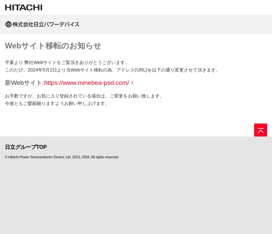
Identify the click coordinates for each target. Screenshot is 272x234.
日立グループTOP (26, 147)
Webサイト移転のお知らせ (53, 45)
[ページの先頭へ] (260, 130)
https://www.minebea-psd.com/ (86, 82)
